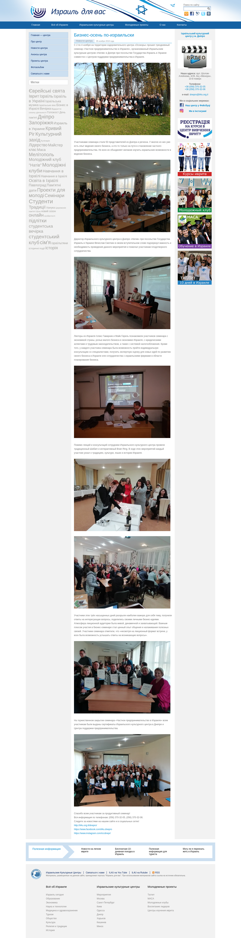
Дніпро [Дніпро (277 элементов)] (46, 117)
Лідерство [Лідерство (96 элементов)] (38, 145)
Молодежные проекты (136, 25)
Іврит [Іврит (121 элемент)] (34, 96)
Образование (53, 898)
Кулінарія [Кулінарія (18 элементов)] (45, 141)
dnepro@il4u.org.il (199, 94)
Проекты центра (39, 61)
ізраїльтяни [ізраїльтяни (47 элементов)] (59, 243)
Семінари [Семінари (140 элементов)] (54, 195)
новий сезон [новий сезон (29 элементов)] (48, 211)
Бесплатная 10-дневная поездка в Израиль (125, 851)
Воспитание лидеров (158, 906)
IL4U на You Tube (118, 872)
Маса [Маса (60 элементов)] (41, 150)
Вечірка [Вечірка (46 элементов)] (45, 108)
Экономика (51, 902)
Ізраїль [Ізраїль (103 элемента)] (46, 96)
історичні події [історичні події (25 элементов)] (37, 248)
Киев (99, 906)
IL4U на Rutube (140, 872)
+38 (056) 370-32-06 (195, 89)
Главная (35, 25)
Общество (51, 918)
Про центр (36, 41)
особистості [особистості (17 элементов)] (49, 216)
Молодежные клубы (158, 902)
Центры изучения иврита (161, 910)
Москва (100, 898)
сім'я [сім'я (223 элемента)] (45, 242)
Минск (100, 926)
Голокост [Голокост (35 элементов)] (53, 112)
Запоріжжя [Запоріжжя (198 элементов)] (41, 122)
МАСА (151, 898)
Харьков (101, 918)
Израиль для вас (66, 10)
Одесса (100, 910)
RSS (157, 872)
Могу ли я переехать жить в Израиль (193, 850)
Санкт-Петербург (105, 902)
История (50, 930)
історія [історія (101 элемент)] (51, 247)
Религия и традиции (56, 926)
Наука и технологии (56, 906)
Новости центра (39, 48)
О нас (162, 25)
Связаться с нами (40, 73)
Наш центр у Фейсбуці (197, 105)
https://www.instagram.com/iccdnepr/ (92, 833)
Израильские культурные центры (96, 25)
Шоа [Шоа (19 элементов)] (38, 211)
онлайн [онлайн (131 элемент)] (36, 215)
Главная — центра (40, 35)
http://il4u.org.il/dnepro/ (85, 825)
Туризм (49, 914)
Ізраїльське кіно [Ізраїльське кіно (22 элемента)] (47, 105)
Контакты (182, 25)
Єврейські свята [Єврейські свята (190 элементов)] (47, 90)
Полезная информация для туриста (158, 851)
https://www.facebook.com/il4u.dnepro (93, 829)
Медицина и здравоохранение (62, 910)
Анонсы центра (39, 54)
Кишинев (101, 922)
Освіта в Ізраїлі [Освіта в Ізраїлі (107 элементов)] (43, 180)
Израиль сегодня (55, 894)
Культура (50, 922)
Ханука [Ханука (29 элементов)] (50, 207)
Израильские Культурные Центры (63, 872)
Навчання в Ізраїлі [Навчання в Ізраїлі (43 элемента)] (54, 176)
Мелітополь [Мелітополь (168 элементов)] (41, 154)
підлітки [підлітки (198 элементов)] (38, 220)
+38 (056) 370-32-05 (195, 86)
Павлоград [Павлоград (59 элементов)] (37, 185)
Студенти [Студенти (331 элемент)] (41, 201)
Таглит (151, 894)
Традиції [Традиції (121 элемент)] (37, 207)
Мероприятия (104, 894)
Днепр (100, 914)
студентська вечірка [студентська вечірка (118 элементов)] (41, 229)
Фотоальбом (37, 67)
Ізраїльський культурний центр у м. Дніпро (195, 34)
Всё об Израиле (59, 25)
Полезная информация (46, 848)
